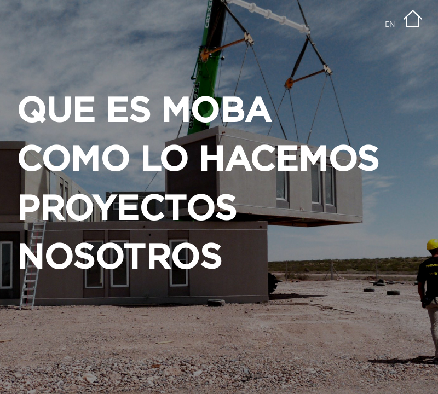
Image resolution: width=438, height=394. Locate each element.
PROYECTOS (126, 210)
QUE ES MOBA (144, 112)
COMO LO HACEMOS (197, 160)
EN (390, 24)
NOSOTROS (118, 258)
